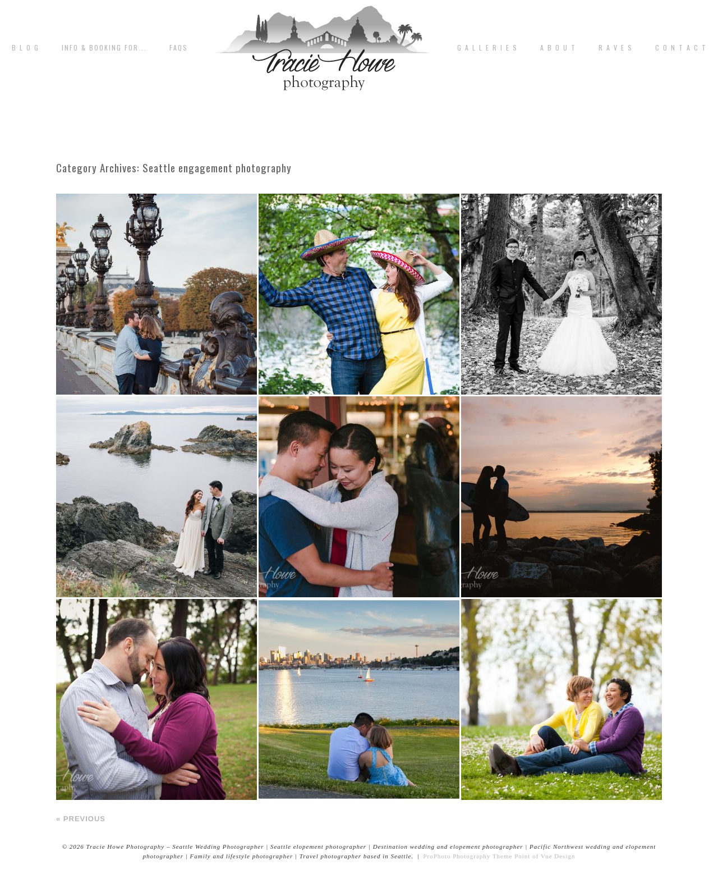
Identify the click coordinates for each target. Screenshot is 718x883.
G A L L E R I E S (487, 47)
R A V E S (616, 47)
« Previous (80, 819)
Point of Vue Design (544, 856)
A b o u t (558, 47)
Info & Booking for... (104, 47)
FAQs (178, 47)
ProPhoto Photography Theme (467, 856)
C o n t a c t (681, 47)
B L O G (25, 47)
